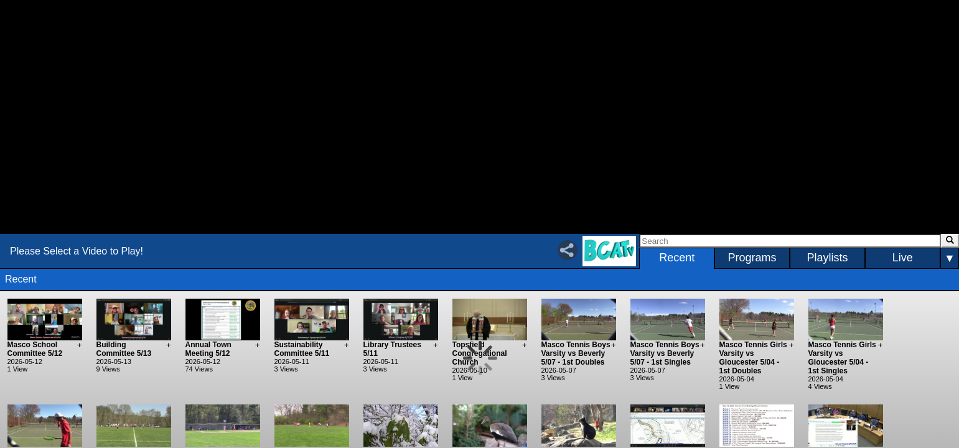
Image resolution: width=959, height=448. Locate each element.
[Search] (789, 241)
